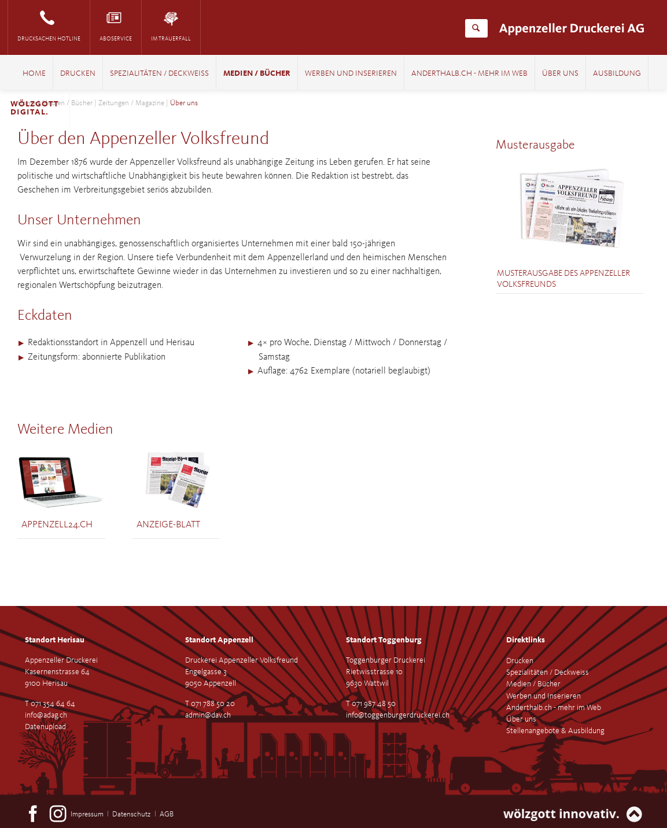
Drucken (77, 73)
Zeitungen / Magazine (131, 103)
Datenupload (45, 727)
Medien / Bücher (256, 73)
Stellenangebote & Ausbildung (555, 731)
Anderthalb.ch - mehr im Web (469, 73)
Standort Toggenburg (384, 640)
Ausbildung (617, 73)
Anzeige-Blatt (168, 525)
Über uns (560, 73)
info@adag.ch (46, 715)
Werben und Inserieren (351, 73)
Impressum (87, 814)
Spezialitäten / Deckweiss (159, 73)
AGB (167, 814)
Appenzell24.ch (57, 525)
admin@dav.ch (208, 715)
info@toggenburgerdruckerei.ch (397, 715)
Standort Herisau (54, 640)
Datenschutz (131, 814)
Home (34, 73)
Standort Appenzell (219, 640)
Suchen (476, 28)
